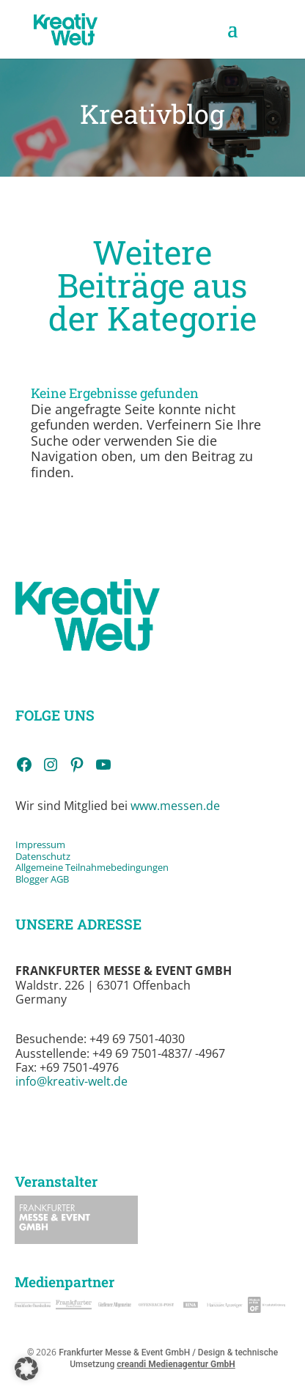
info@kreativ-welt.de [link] (71, 1081)
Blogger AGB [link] (42, 879)
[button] (232, 38)
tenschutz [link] (48, 856)
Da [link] (21, 856)
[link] (66, 28)
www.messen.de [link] (175, 806)
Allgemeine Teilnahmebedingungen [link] (92, 867)
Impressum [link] (41, 844)
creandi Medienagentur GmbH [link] (176, 1364)
